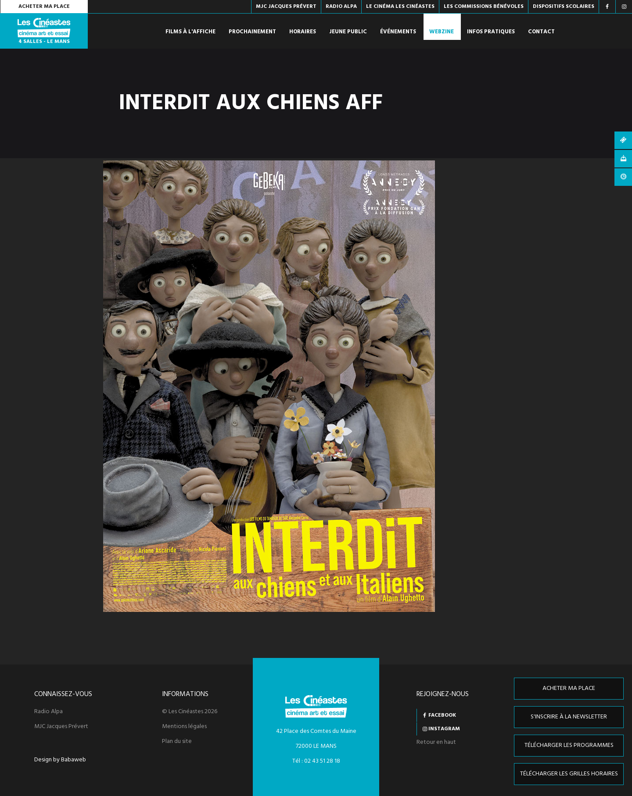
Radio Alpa (48, 712)
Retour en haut (436, 742)
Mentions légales (184, 727)
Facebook (442, 715)
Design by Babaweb (60, 760)
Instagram (444, 729)
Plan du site (177, 742)
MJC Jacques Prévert (61, 727)
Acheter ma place (44, 6)
